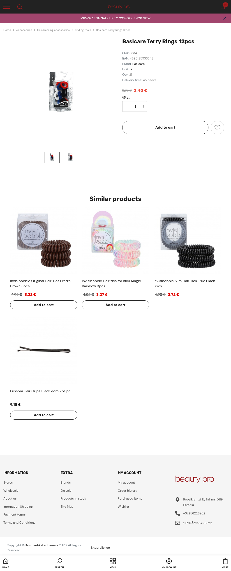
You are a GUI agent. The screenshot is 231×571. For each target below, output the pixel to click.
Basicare (138, 64)
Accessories (24, 30)
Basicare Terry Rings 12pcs (113, 30)
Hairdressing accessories (53, 30)
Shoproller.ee (100, 548)
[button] (59, 564)
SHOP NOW (142, 18)
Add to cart (165, 127)
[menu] (6, 6)
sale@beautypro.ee (197, 522)
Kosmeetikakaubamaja (41, 545)
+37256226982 (194, 513)
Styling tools (83, 30)
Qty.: (126, 97)
